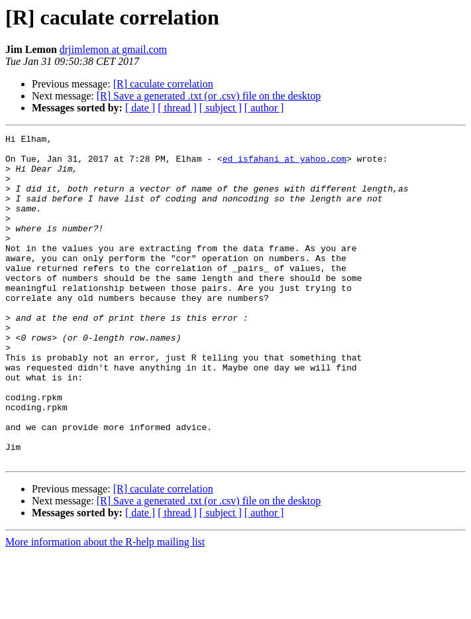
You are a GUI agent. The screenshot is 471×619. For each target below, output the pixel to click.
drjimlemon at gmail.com (113, 49)
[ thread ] (177, 107)
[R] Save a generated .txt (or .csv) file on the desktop (209, 95)
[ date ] (140, 107)
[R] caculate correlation (163, 83)
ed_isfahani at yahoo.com (284, 164)
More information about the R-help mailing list (105, 607)
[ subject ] (220, 107)
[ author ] (264, 107)
